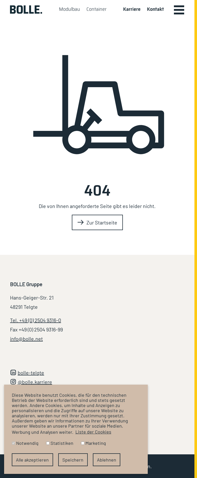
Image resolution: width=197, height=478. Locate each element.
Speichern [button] (72, 460)
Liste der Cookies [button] (93, 432)
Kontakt (155, 9)
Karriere (132, 9)
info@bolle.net (26, 339)
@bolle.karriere (35, 382)
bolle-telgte (31, 372)
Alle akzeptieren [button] (32, 460)
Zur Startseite (101, 222)
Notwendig (25, 443)
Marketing (93, 443)
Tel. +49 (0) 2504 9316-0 (35, 320)
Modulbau (69, 9)
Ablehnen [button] (106, 460)
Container (96, 9)
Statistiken (59, 443)
